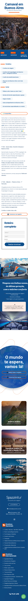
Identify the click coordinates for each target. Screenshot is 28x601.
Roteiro (6, 239)
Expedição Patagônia (9, 579)
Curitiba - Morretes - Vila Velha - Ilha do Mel (13, 529)
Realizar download (14, 244)
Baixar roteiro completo (14, 372)
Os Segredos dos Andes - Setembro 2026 (13, 576)
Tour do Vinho (7, 565)
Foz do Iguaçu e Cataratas (10, 534)
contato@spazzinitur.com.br (14, 509)
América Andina (14, 421)
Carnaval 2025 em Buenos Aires (12, 241)
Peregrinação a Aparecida (10, 545)
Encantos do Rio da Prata (9, 563)
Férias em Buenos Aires (9, 570)
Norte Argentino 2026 (9, 574)
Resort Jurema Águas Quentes (11, 532)
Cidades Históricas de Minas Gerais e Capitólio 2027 (14, 548)
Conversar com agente (14, 214)
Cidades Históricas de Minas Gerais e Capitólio (14, 541)
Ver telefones (14, 504)
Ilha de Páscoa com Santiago (10, 581)
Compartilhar (7, 113)
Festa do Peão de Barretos (10, 543)
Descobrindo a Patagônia (9, 561)
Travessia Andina (8, 572)
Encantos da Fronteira (9, 536)
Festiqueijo (6, 538)
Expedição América (8, 559)
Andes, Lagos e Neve (9, 568)
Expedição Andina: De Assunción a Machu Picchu (14, 449)
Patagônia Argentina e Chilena (14, 478)
